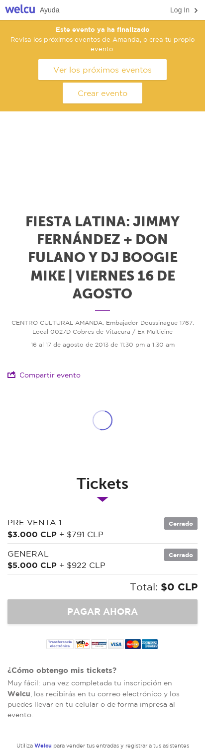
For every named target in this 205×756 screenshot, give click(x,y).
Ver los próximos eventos (102, 69)
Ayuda (49, 10)
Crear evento (102, 93)
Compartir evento (44, 375)
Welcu (20, 10)
